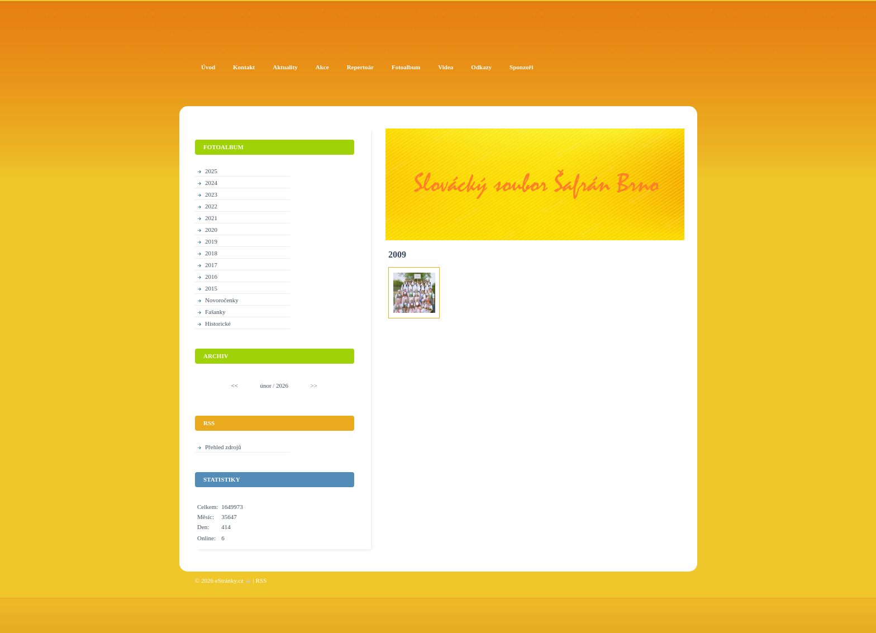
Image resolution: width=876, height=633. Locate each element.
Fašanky (215, 311)
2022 (211, 206)
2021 (211, 218)
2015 (211, 288)
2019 (211, 241)
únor (265, 385)
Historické (218, 323)
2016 (211, 276)
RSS (260, 580)
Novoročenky (222, 300)
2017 (211, 264)
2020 (211, 229)
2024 (211, 182)
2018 (211, 253)
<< (234, 385)
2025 (211, 171)
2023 (211, 194)
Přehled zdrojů (223, 447)
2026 (282, 385)
